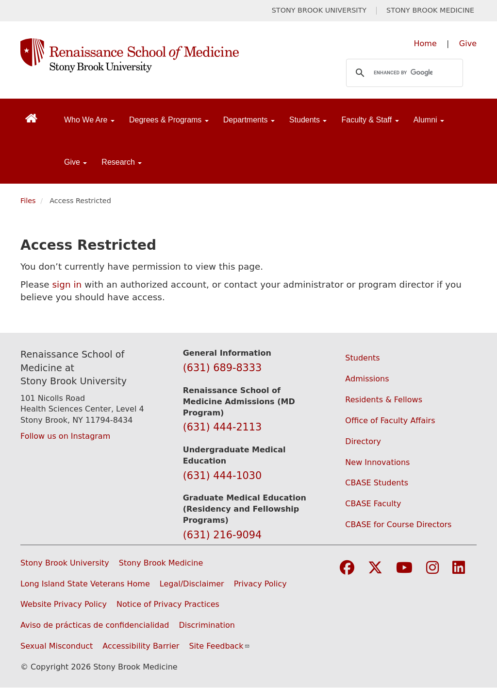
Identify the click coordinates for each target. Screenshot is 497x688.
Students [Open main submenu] (308, 120)
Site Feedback (219, 646)
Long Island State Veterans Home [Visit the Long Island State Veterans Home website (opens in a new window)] (85, 583)
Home (425, 43)
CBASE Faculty (373, 503)
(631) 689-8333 (222, 368)
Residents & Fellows (383, 399)
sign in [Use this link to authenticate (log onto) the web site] (67, 284)
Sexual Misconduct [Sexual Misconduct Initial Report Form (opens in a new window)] (56, 646)
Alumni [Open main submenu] (429, 120)
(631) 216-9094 (222, 535)
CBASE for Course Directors (398, 524)
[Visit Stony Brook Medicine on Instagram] (432, 568)
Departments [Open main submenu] (249, 120)
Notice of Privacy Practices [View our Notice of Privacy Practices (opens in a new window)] (167, 604)
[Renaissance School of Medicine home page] (164, 55)
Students (362, 357)
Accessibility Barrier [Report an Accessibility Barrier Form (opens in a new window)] (140, 646)
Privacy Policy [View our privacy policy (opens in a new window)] (260, 583)
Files (28, 201)
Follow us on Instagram (65, 436)
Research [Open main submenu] (121, 162)
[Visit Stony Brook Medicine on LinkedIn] (458, 568)
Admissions (367, 378)
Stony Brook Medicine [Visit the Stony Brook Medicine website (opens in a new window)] (161, 563)
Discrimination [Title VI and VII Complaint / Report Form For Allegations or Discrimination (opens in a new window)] (207, 625)
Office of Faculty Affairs (390, 420)
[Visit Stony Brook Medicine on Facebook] (347, 568)
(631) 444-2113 (222, 427)
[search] (403, 73)
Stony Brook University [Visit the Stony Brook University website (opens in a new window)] (64, 563)
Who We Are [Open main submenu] (89, 120)
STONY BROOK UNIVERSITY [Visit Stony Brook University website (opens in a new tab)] (319, 10)
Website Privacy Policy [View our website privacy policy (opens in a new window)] (63, 604)
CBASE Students (376, 482)
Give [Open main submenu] (75, 162)
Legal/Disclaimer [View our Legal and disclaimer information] (192, 583)
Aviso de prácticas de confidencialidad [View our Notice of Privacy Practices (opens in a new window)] (94, 625)
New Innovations (377, 462)
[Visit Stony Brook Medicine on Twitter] (375, 568)
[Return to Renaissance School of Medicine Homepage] (31, 117)
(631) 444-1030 (222, 476)
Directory (363, 441)
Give (468, 43)
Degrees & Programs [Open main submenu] (169, 120)
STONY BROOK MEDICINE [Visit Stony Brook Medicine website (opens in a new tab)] (430, 10)
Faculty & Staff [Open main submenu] (369, 120)
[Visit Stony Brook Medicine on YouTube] (404, 568)
